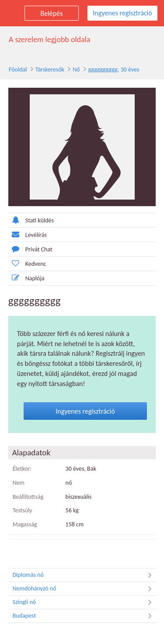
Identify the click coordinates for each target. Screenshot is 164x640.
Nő (76, 69)
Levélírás (27, 234)
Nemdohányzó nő (84, 588)
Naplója (26, 278)
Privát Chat (30, 249)
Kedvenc (27, 263)
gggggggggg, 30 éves (114, 69)
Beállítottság (28, 497)
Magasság (25, 524)
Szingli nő (84, 602)
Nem (18, 482)
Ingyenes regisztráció (122, 13)
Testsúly (22, 510)
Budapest (84, 615)
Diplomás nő (84, 575)
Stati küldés (31, 220)
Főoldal (18, 69)
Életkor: (22, 468)
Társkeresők (49, 69)
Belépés (52, 13)
